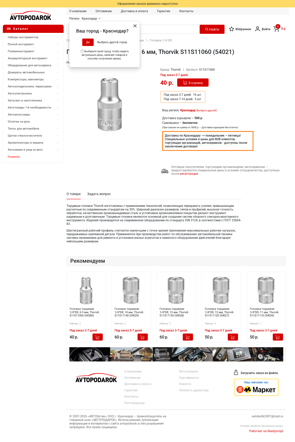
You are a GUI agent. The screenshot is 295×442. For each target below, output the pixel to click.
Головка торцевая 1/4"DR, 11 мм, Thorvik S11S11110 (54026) (265, 312)
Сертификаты (189, 377)
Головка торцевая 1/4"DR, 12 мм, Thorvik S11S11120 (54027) (220, 312)
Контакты (186, 11)
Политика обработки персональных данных (261, 426)
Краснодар (90, 18)
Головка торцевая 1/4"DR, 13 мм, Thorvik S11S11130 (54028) (175, 312)
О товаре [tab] (73, 194)
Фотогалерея (188, 371)
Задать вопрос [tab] (99, 194)
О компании (77, 11)
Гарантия (163, 11)
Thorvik (176, 69)
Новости (185, 384)
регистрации (189, 174)
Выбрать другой (206, 110)
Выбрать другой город (112, 42)
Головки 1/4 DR (161, 40)
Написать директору (194, 390)
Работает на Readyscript (266, 431)
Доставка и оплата (134, 11)
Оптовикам (104, 11)
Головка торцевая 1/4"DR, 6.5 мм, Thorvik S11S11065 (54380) (85, 312)
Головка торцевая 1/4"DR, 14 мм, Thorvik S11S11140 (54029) (130, 312)
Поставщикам (134, 403)
